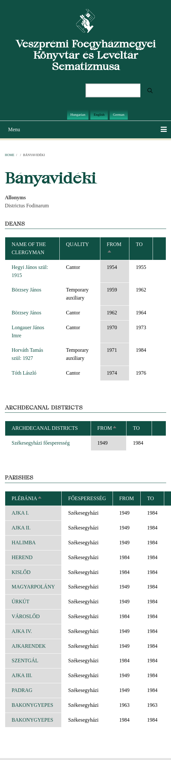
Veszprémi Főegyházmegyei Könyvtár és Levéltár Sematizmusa (86, 55)
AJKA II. (21, 527)
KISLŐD (21, 572)
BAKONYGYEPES (32, 705)
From (107, 428)
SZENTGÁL (25, 660)
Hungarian (77, 114)
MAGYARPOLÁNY (33, 586)
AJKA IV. (22, 631)
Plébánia (27, 498)
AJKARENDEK (29, 646)
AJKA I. (20, 513)
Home (9, 155)
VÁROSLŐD (26, 616)
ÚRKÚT (20, 601)
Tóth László (24, 373)
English (99, 114)
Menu (14, 129)
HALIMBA (24, 542)
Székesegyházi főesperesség (41, 443)
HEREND (22, 557)
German (118, 114)
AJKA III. (22, 675)
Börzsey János (26, 289)
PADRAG (22, 690)
